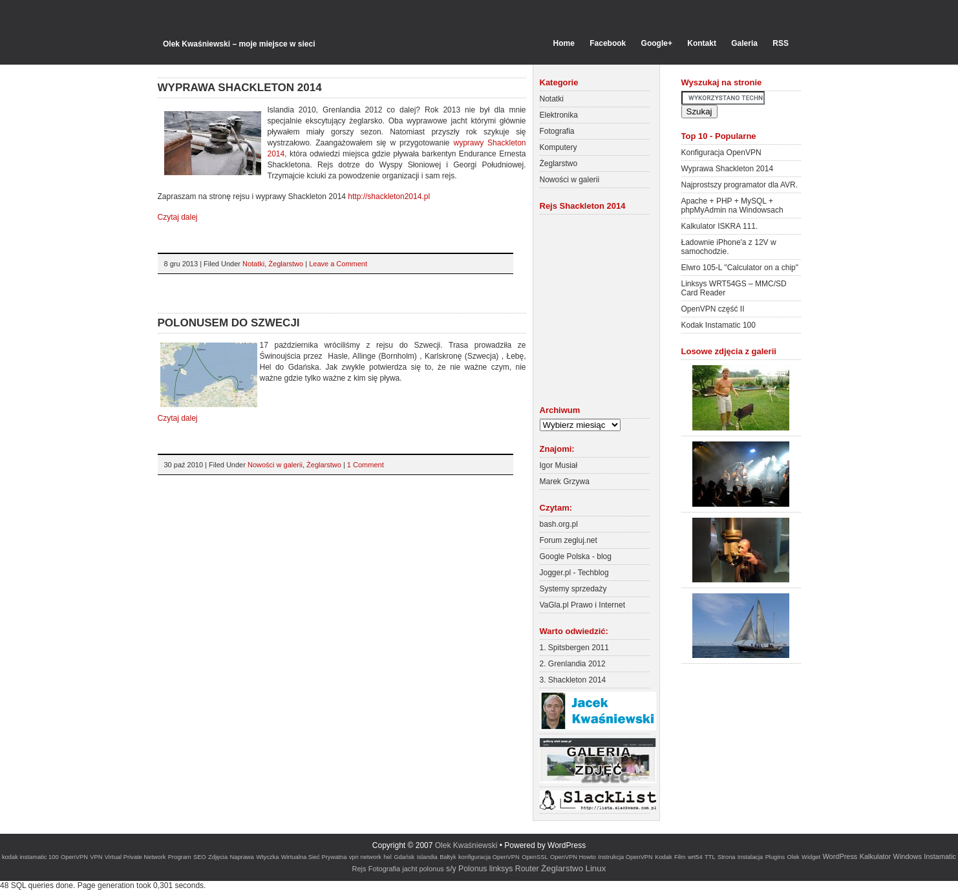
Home (564, 43)
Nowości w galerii (275, 465)
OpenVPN (74, 857)
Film (680, 857)
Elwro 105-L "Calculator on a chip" (740, 267)
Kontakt (701, 43)
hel (387, 857)
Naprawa (241, 857)
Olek (793, 857)
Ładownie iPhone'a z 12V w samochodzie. (728, 247)
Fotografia (557, 131)
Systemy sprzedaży (573, 588)
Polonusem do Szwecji (229, 323)
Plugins (775, 857)
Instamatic (940, 856)
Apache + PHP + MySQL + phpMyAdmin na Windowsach (732, 205)
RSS (780, 43)
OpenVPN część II (713, 308)
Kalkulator (875, 856)
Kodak (663, 857)
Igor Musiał (559, 465)
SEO (199, 857)
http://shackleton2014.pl (389, 196)
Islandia (427, 857)
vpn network (365, 857)
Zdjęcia (218, 857)
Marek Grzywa (565, 481)
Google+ (656, 43)
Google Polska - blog (576, 556)
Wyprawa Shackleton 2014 (240, 87)
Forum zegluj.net (568, 540)
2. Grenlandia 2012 (573, 663)
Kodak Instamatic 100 (718, 325)
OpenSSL (535, 857)
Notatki (253, 264)
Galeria (744, 43)
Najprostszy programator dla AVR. (739, 184)
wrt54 (695, 857)
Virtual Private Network (135, 857)
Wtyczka (267, 857)
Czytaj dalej (178, 217)
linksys (501, 868)
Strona (726, 857)
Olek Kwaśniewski (466, 845)
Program (179, 857)
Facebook (608, 43)
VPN (96, 857)
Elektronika (559, 115)
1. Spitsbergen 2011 (574, 647)
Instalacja (750, 857)
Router (527, 868)
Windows (907, 856)
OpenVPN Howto (573, 857)
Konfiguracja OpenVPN (721, 152)
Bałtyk (448, 857)
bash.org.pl (559, 524)
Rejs (359, 869)
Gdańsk (404, 857)
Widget (811, 857)
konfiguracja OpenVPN (489, 857)
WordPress (840, 856)
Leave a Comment (338, 264)
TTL (710, 857)
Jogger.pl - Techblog (574, 572)
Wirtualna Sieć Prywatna (314, 857)
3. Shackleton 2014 (573, 679)
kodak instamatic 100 (30, 857)
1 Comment (365, 465)
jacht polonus (422, 869)
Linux (596, 868)
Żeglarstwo (285, 264)
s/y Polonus (466, 868)
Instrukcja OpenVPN (625, 857)
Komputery (558, 147)
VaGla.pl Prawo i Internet (583, 604)
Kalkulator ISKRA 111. (719, 226)
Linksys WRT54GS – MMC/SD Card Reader (734, 288)
